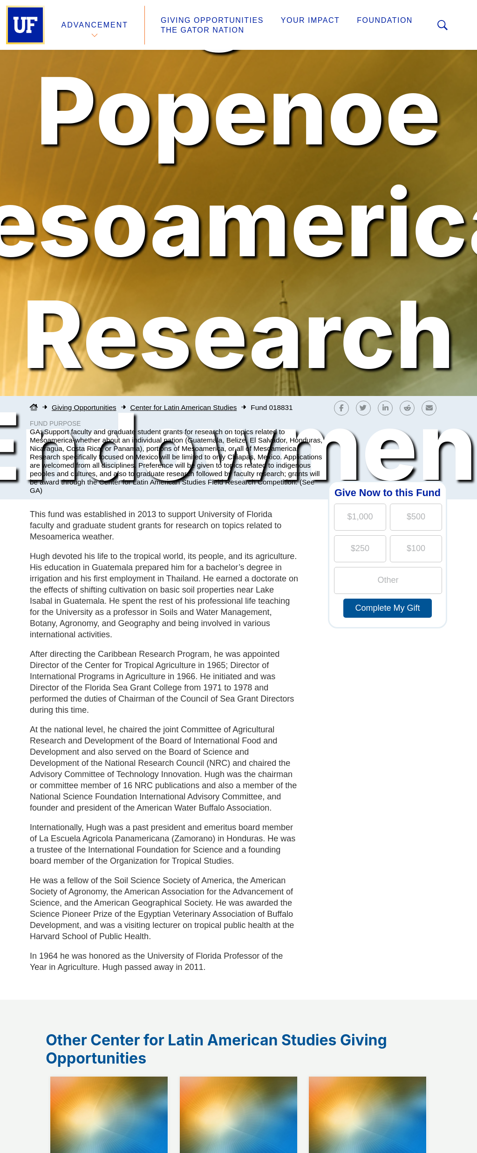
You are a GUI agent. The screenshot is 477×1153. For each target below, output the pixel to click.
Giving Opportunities (212, 20)
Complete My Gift (387, 608)
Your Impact (310, 20)
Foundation (385, 20)
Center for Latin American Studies (183, 407)
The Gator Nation (203, 30)
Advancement (95, 25)
